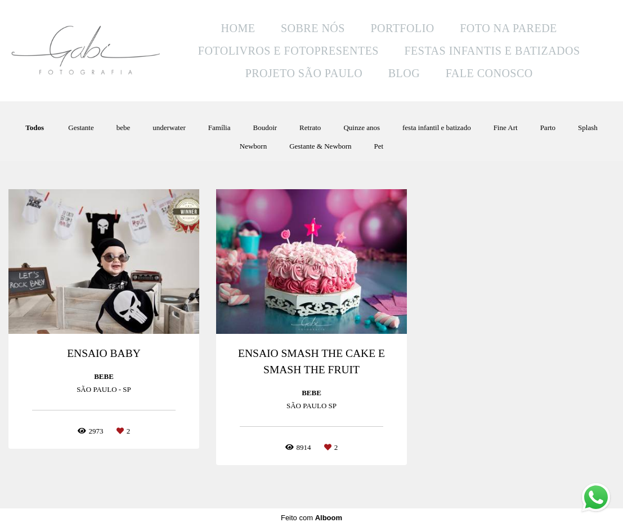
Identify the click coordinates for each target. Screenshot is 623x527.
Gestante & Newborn (320, 146)
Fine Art (506, 127)
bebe (123, 127)
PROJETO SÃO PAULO (304, 73)
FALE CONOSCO (489, 73)
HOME (238, 28)
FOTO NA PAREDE (508, 28)
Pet (379, 146)
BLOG (404, 73)
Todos (34, 127)
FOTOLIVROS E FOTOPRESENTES (288, 50)
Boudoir (265, 127)
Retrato (310, 127)
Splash (588, 127)
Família (219, 127)
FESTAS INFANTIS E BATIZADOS (492, 50)
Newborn (253, 146)
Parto (547, 127)
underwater (169, 127)
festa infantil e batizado (436, 127)
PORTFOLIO (402, 28)
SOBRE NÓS (313, 28)
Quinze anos (361, 127)
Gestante (80, 127)
